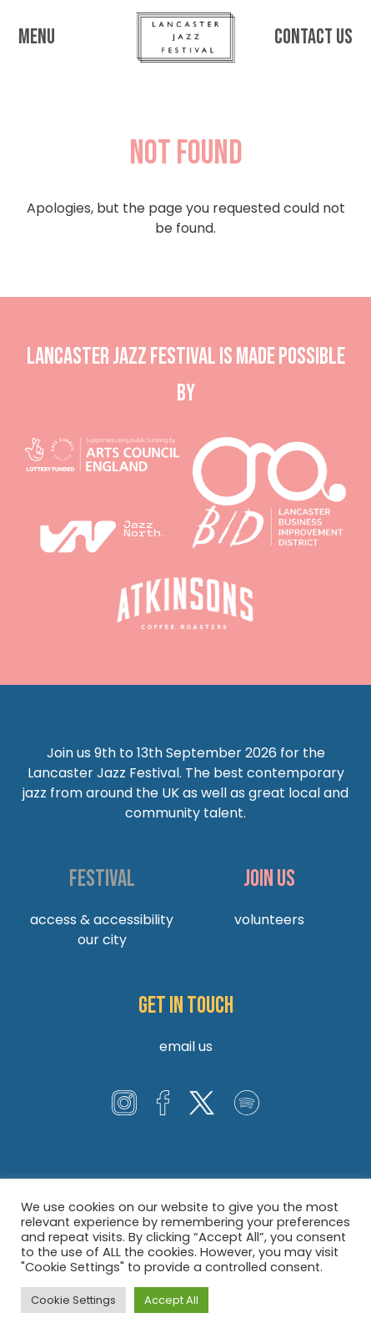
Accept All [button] (171, 1300)
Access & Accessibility (101, 919)
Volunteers (269, 919)
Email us (186, 1046)
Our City (102, 939)
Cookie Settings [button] (73, 1300)
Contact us (313, 37)
